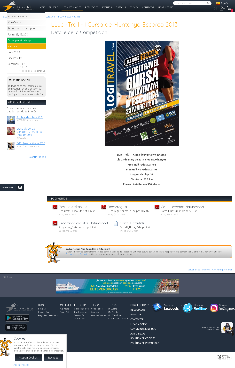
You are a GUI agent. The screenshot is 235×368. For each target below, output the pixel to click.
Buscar (207, 3)
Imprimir (206, 269)
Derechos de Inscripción (22, 28)
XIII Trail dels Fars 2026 (29, 117)
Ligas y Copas (165, 7)
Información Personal (118, 319)
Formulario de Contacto (77, 254)
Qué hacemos (80, 312)
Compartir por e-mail (222, 269)
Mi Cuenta (112, 309)
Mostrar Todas (37, 157)
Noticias (42, 309)
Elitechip (121, 7)
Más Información (22, 364)
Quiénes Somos (81, 309)
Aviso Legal (137, 333)
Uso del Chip (43, 312)
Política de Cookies (143, 338)
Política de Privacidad (144, 343)
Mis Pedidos (113, 312)
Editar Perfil (65, 312)
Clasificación (15, 22)
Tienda (134, 7)
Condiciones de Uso (143, 328)
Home (42, 7)
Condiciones (96, 309)
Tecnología (79, 315)
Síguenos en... (169, 305)
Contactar (148, 7)
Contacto (95, 312)
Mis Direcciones (115, 315)
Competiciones (72, 7)
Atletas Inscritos (17, 16)
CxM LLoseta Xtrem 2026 (30, 143)
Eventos (107, 7)
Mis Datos (64, 309)
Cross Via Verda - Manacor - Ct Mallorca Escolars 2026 (29, 131)
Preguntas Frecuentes (47, 315)
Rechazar (53, 357)
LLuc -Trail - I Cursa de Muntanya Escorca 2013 (55, 16)
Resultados (91, 7)
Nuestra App (79, 319)
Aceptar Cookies (28, 357)
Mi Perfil (54, 7)
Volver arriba (194, 269)
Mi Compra (230, 10)
